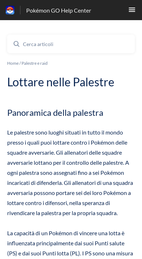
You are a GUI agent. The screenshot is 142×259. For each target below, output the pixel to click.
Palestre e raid (35, 63)
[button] (132, 11)
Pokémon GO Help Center (58, 10)
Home (13, 63)
